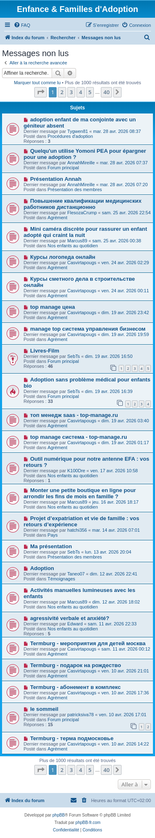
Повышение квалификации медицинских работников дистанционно (82, 204)
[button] (40, 92)
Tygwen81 (77, 131)
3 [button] (71, 92)
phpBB (58, 815)
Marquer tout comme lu (37, 82)
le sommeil (44, 709)
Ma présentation (51, 546)
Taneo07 (76, 573)
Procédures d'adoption (70, 136)
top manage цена (52, 307)
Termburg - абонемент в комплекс (75, 687)
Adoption (42, 568)
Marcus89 (77, 240)
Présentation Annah (55, 179)
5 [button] (89, 92)
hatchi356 (77, 530)
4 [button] (80, 92)
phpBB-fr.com (88, 822)
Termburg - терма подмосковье (72, 738)
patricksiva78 (80, 714)
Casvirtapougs (81, 262)
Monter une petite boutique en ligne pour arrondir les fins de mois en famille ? (80, 493)
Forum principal (63, 167)
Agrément (57, 217)
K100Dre (76, 470)
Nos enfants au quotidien (73, 245)
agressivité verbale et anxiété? (69, 618)
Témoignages (61, 578)
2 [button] (61, 92)
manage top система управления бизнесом (87, 329)
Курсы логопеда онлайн (62, 257)
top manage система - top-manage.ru (78, 437)
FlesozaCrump (82, 212)
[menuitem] (22, 25)
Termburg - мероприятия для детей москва (87, 643)
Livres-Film (44, 351)
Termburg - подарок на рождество (75, 665)
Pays (52, 535)
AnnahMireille (81, 162)
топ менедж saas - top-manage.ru (74, 415)
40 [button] (106, 92)
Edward (75, 623)
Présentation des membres (75, 189)
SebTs (73, 356)
